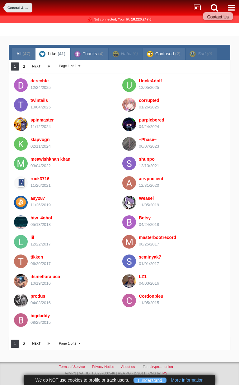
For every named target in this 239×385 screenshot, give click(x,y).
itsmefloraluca (45, 276)
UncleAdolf (150, 80)
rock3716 (39, 178)
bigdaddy (40, 315)
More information (187, 380)
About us (128, 367)
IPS (164, 373)
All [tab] (23, 53)
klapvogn (39, 139)
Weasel (146, 198)
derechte (39, 80)
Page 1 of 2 (69, 66)
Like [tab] (52, 54)
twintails (39, 100)
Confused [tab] (163, 54)
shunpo (147, 159)
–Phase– (148, 139)
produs (37, 296)
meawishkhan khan (50, 159)
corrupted (149, 100)
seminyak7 (150, 256)
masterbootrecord (157, 237)
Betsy (145, 217)
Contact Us (218, 16)
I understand (150, 380)
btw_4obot (41, 217)
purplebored (151, 119)
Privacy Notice (103, 367)
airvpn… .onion (161, 367)
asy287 (37, 198)
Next (36, 66)
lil (32, 237)
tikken (36, 256)
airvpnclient (151, 178)
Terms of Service (72, 367)
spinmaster (42, 119)
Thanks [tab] (89, 54)
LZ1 (143, 276)
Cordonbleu (151, 296)
